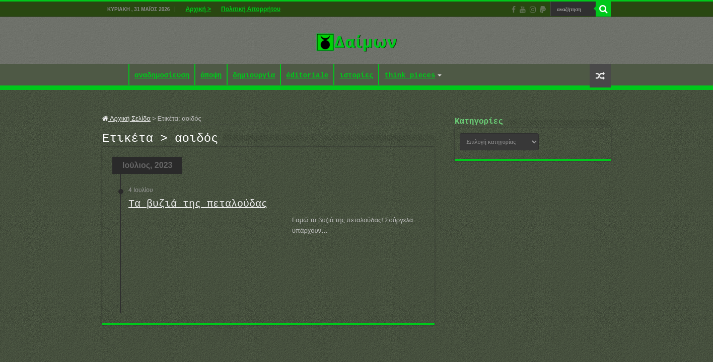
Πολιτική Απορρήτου (250, 9)
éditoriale (307, 75)
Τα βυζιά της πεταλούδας (197, 207)
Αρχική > (198, 9)
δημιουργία (254, 75)
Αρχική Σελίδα (126, 118)
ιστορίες (356, 75)
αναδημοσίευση (161, 75)
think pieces (409, 75)
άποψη (211, 75)
